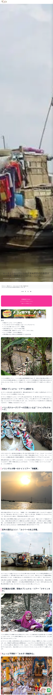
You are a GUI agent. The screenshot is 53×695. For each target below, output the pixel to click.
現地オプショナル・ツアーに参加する (12, 322)
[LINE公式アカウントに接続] (45, 690)
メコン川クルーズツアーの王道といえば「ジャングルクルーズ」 (19, 324)
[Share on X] (28, 291)
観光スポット (9, 286)
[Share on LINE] (31, 291)
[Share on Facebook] (25, 291)
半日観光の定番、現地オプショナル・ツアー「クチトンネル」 (18, 330)
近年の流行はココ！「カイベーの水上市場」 (14, 328)
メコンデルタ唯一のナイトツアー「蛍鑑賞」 (14, 326)
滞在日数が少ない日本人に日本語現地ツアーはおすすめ (17, 334)
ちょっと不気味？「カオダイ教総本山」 (13, 332)
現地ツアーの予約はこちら (26, 303)
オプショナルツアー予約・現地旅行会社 (20, 286)
